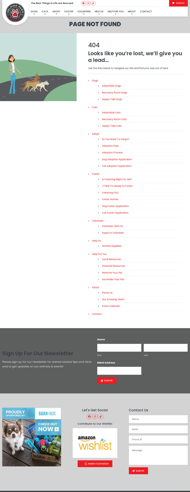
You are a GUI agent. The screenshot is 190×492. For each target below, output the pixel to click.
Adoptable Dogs (111, 69)
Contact (146, 11)
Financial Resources (113, 249)
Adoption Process (112, 136)
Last (146, 338)
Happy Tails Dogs (112, 82)
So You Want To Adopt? (115, 122)
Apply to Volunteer (113, 216)
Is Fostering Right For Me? (117, 162)
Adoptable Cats (111, 96)
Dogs (34, 11)
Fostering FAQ (110, 176)
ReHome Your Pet (112, 256)
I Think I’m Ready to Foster (117, 169)
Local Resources (111, 243)
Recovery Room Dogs (114, 76)
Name (101, 323)
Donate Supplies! (112, 229)
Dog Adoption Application (117, 142)
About (132, 11)
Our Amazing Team (113, 282)
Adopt (56, 11)
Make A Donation (96, 447)
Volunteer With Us (112, 209)
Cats (45, 11)
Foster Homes (110, 183)
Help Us (99, 11)
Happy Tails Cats (112, 109)
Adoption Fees (110, 129)
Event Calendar (111, 289)
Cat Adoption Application (117, 149)
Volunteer (84, 11)
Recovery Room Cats (114, 102)
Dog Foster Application (115, 189)
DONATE (178, 3)
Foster (68, 11)
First (99, 338)
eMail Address (106, 346)
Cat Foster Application (115, 196)
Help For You (116, 11)
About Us (107, 276)
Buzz (106, 483)
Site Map (181, 483)
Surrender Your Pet (113, 263)
